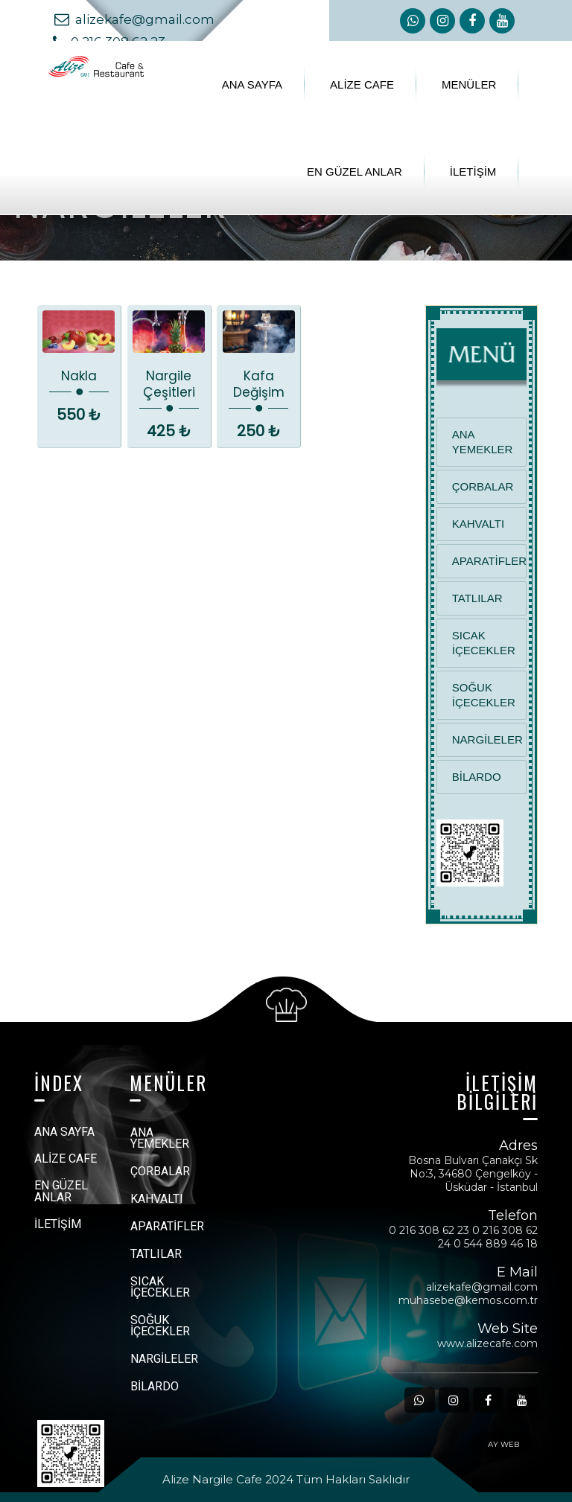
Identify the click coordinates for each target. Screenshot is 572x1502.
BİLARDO (476, 776)
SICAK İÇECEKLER (483, 642)
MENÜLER (469, 84)
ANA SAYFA (252, 84)
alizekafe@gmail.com (135, 19)
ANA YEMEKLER (482, 442)
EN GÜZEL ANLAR (354, 171)
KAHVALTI (478, 523)
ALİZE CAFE (362, 84)
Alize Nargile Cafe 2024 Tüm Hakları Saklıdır (286, 1479)
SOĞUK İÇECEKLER (483, 695)
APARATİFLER (489, 561)
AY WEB (503, 1444)
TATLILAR (477, 598)
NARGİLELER (487, 739)
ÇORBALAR (483, 486)
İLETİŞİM (473, 171)
